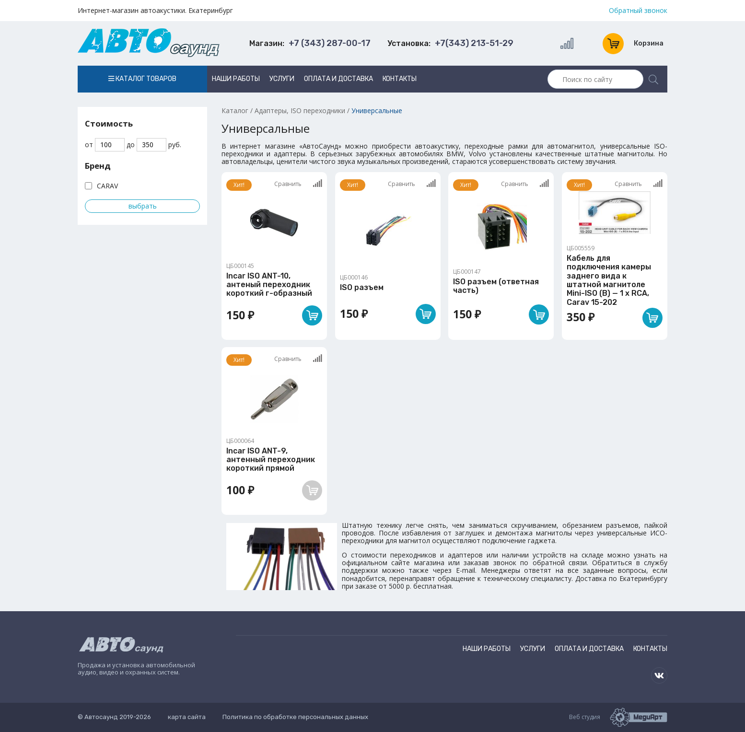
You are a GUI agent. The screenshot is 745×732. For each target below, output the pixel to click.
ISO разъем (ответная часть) (496, 286)
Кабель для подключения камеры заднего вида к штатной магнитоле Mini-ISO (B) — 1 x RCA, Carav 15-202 (609, 280)
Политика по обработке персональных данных (295, 716)
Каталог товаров (142, 79)
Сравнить (298, 183)
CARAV (107, 185)
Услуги (281, 79)
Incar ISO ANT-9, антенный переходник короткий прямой (270, 459)
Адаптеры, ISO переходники (300, 110)
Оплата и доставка (338, 79)
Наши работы (236, 79)
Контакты (400, 79)
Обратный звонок (638, 10)
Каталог (234, 110)
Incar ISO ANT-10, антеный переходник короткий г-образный (269, 284)
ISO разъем (362, 287)
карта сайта (187, 716)
